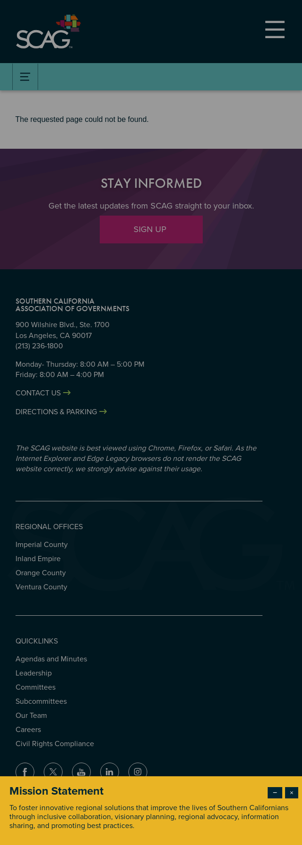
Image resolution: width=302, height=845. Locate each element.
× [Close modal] (292, 792)
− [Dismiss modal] (275, 792)
